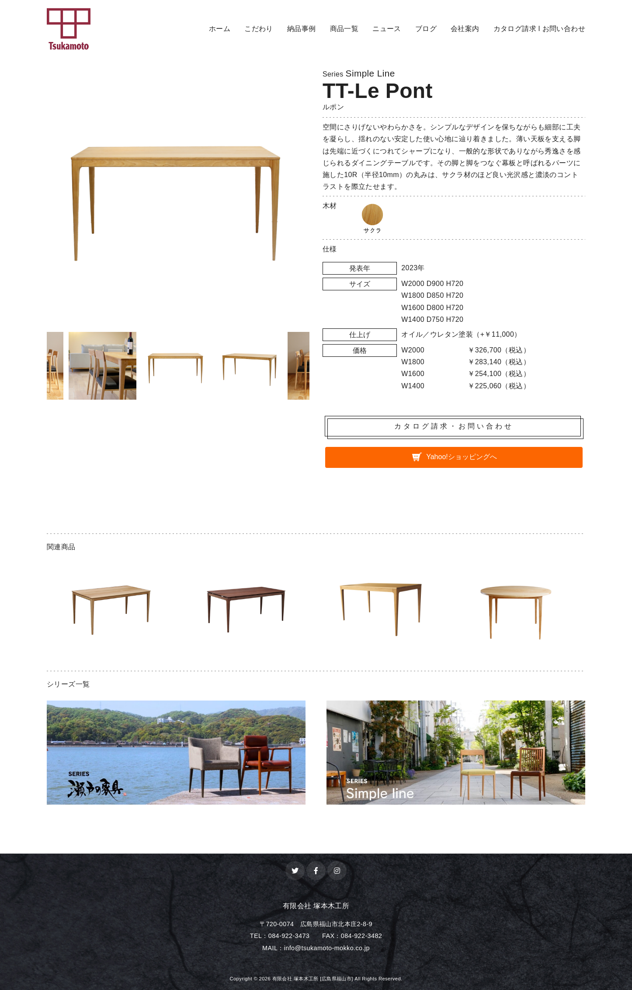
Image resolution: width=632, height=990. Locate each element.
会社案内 (465, 28)
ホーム (219, 28)
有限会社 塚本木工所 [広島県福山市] (312, 978)
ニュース (386, 28)
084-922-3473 (288, 935)
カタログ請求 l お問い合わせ (539, 28)
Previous (40, 367)
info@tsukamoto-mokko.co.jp (327, 948)
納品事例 (301, 28)
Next (316, 367)
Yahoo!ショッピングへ (461, 456)
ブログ (426, 28)
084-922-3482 (361, 935)
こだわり (258, 28)
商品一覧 (344, 28)
